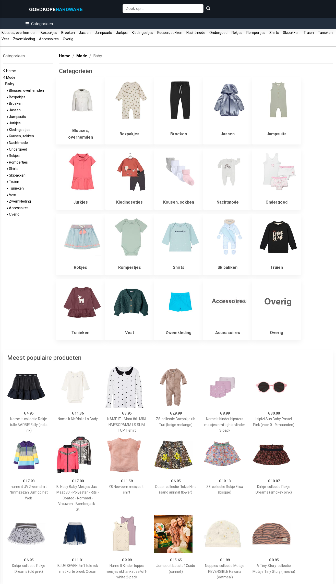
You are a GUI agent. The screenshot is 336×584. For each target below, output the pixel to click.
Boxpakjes (49, 33)
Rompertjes (256, 33)
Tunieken (325, 33)
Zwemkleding (24, 39)
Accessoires (49, 39)
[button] (39, 23)
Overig (68, 39)
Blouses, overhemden (19, 33)
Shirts (274, 33)
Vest (5, 39)
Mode (11, 77)
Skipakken (291, 33)
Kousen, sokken (170, 33)
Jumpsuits (103, 33)
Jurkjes (121, 33)
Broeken (68, 33)
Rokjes (237, 33)
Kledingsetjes (142, 33)
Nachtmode (196, 33)
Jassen (84, 33)
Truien (308, 33)
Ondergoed (218, 33)
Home (11, 71)
